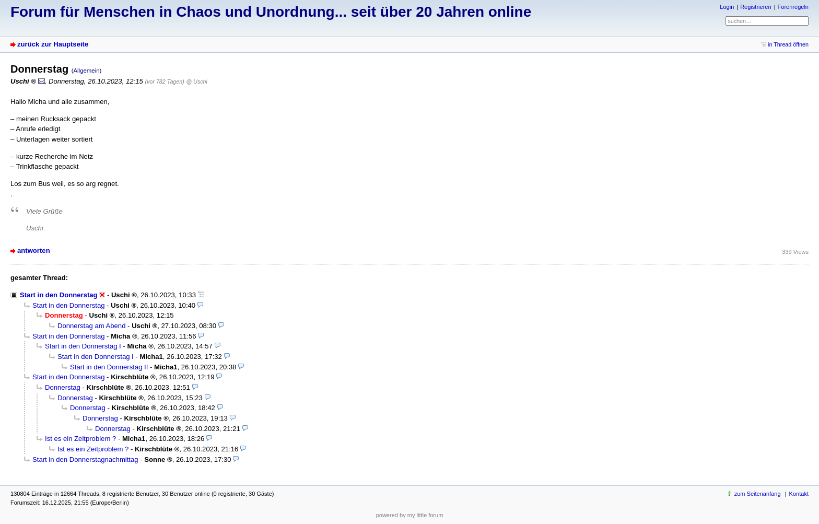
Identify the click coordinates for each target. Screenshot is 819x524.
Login (727, 7)
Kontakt (799, 494)
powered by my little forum (409, 515)
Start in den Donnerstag (59, 295)
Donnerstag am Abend (91, 326)
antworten (33, 250)
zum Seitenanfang (757, 494)
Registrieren (755, 7)
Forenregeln (793, 7)
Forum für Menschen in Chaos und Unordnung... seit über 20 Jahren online (270, 12)
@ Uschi (196, 81)
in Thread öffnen (788, 44)
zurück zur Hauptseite (52, 44)
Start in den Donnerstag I (83, 346)
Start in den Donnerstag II (109, 367)
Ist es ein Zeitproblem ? (80, 439)
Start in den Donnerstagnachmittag (85, 459)
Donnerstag (62, 387)
